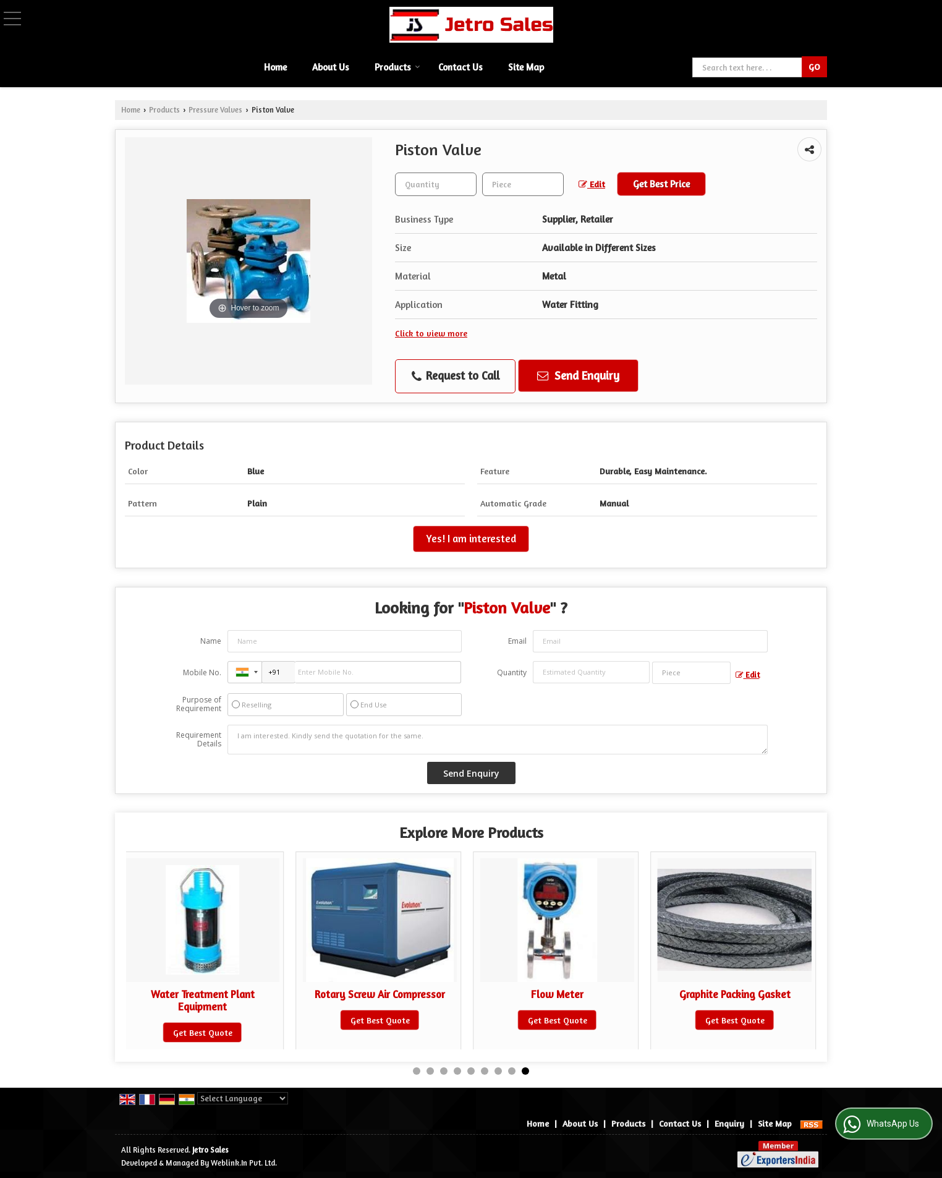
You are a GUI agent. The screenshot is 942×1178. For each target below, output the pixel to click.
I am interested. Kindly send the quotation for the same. (497, 739)
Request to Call (455, 376)
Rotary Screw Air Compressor (380, 994)
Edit (592, 184)
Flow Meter (557, 994)
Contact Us (460, 67)
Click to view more (431, 333)
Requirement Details (198, 739)
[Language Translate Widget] (242, 1098)
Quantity (512, 672)
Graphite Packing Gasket (735, 994)
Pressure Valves (215, 109)
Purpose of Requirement (198, 704)
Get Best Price (661, 184)
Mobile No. (202, 672)
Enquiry (729, 1123)
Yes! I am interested (471, 538)
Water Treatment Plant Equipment (203, 1000)
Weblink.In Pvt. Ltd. (244, 1162)
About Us (330, 67)
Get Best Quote (202, 1032)
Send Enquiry (578, 375)
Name (210, 641)
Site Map (526, 67)
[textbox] (523, 184)
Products (397, 67)
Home (275, 67)
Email (517, 641)
